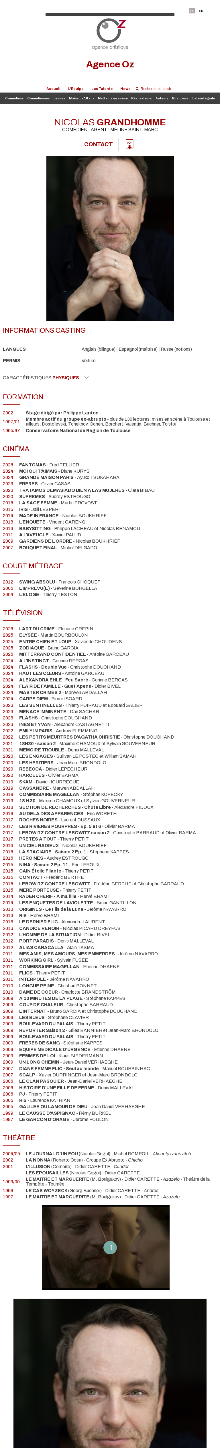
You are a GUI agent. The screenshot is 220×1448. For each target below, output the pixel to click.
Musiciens (180, 98)
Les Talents (102, 89)
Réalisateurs (141, 98)
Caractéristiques (46, 377)
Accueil (53, 89)
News (125, 89)
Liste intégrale (203, 98)
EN (201, 11)
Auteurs (162, 98)
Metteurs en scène (113, 98)
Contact (98, 144)
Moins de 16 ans (82, 98)
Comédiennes (38, 98)
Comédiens (14, 98)
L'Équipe (76, 89)
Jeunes (59, 98)
